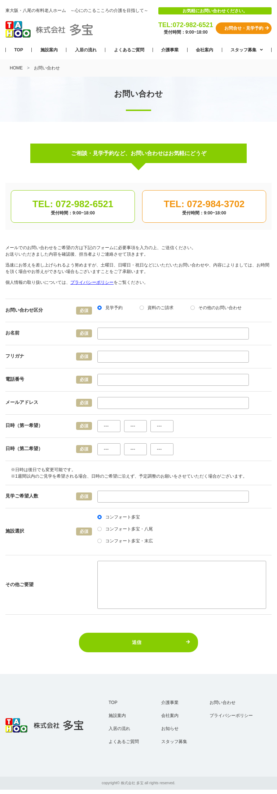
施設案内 (49, 50)
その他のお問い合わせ (216, 307)
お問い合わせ (223, 702)
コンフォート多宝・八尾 (125, 529)
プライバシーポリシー (92, 282)
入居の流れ (86, 50)
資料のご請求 (156, 307)
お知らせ (170, 728)
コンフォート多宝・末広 (125, 540)
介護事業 (170, 50)
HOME (16, 68)
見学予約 (110, 307)
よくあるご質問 (129, 50)
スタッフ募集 (244, 50)
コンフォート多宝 (118, 517)
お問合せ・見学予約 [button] (246, 28)
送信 (161, 642)
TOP (18, 50)
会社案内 (204, 50)
